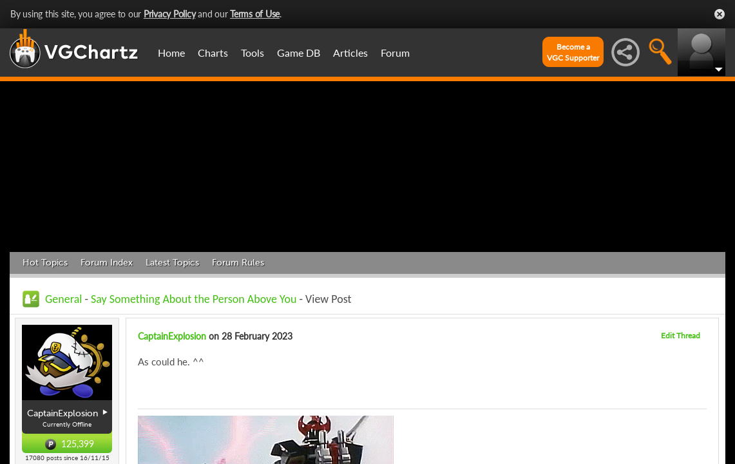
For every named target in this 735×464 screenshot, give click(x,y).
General (63, 299)
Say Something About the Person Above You (193, 299)
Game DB (298, 52)
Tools (252, 52)
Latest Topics (172, 262)
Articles (350, 52)
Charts (213, 52)
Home (171, 52)
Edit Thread (680, 335)
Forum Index (107, 262)
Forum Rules (238, 262)
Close (719, 14)
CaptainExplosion (172, 336)
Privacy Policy (170, 13)
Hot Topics (45, 262)
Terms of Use (255, 13)
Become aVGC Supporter (573, 52)
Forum (395, 52)
